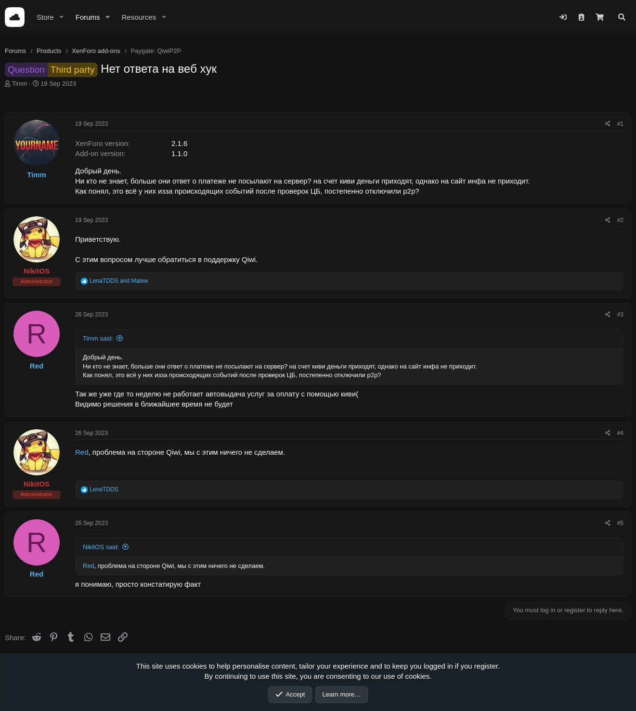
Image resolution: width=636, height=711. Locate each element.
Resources (138, 17)
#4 (620, 433)
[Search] (621, 17)
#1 (620, 123)
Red (82, 452)
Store (45, 17)
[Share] (608, 124)
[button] (61, 17)
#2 (620, 220)
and (119, 280)
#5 (620, 523)
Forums (88, 17)
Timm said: (98, 338)
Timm (19, 83)
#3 (620, 314)
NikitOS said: (101, 547)
